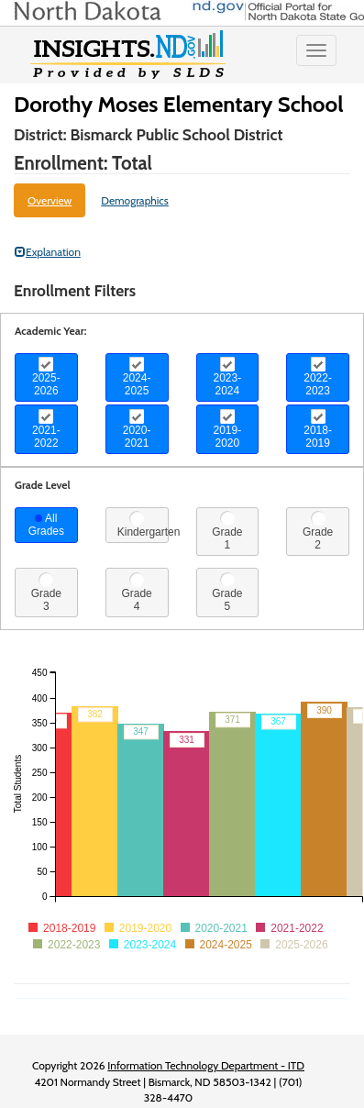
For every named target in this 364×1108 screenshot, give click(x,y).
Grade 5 (227, 592)
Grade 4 (136, 592)
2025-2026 (46, 377)
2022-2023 (317, 377)
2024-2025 (137, 377)
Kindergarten (143, 524)
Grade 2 (318, 531)
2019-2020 (228, 429)
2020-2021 (137, 429)
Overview (50, 200)
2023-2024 (228, 377)
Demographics (135, 200)
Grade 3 (46, 592)
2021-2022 (46, 429)
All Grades (46, 524)
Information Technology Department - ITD (205, 1065)
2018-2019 (317, 429)
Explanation (48, 252)
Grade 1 (227, 531)
